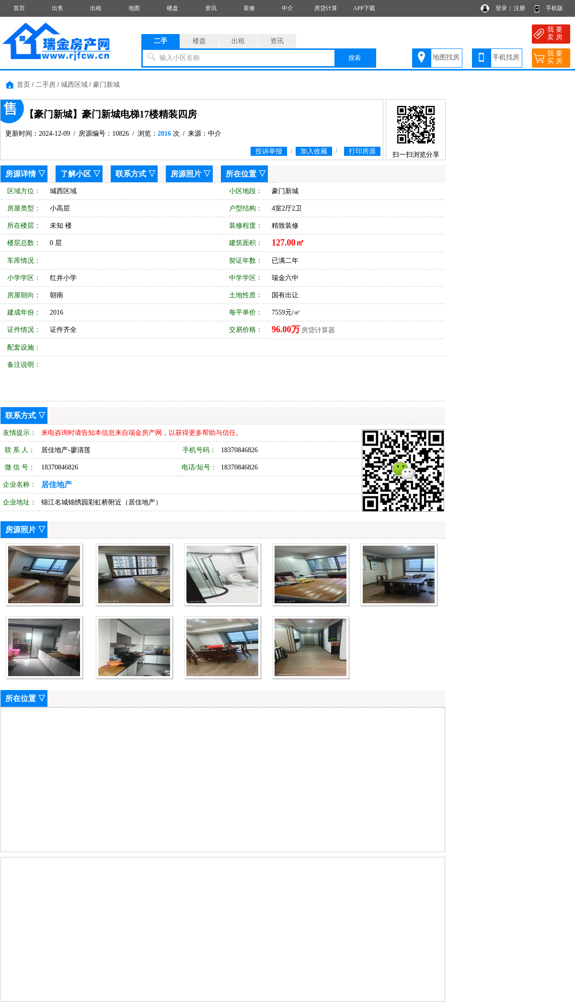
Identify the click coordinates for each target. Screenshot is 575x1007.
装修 (249, 8)
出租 (96, 8)
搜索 (354, 57)
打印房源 (362, 151)
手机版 (554, 8)
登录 (501, 8)
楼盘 (172, 8)
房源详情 (20, 174)
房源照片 (186, 174)
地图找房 (446, 57)
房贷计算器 (318, 330)
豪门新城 (106, 84)
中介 (287, 8)
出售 (57, 8)
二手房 (45, 84)
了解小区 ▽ (80, 174)
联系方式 (130, 174)
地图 (134, 8)
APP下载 (364, 8)
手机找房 (506, 57)
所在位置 (241, 174)
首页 (19, 8)
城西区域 (74, 84)
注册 (519, 8)
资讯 (211, 8)
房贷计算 (325, 8)
